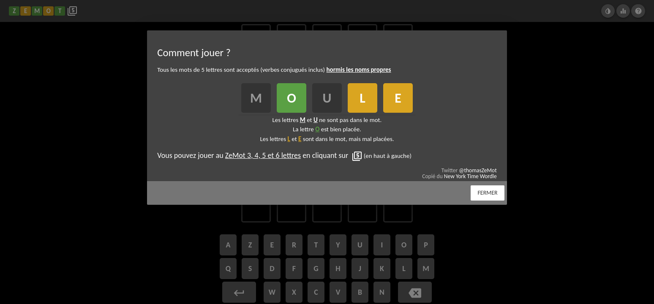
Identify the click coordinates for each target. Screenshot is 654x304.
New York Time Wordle (470, 176)
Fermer (487, 192)
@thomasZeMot (477, 170)
